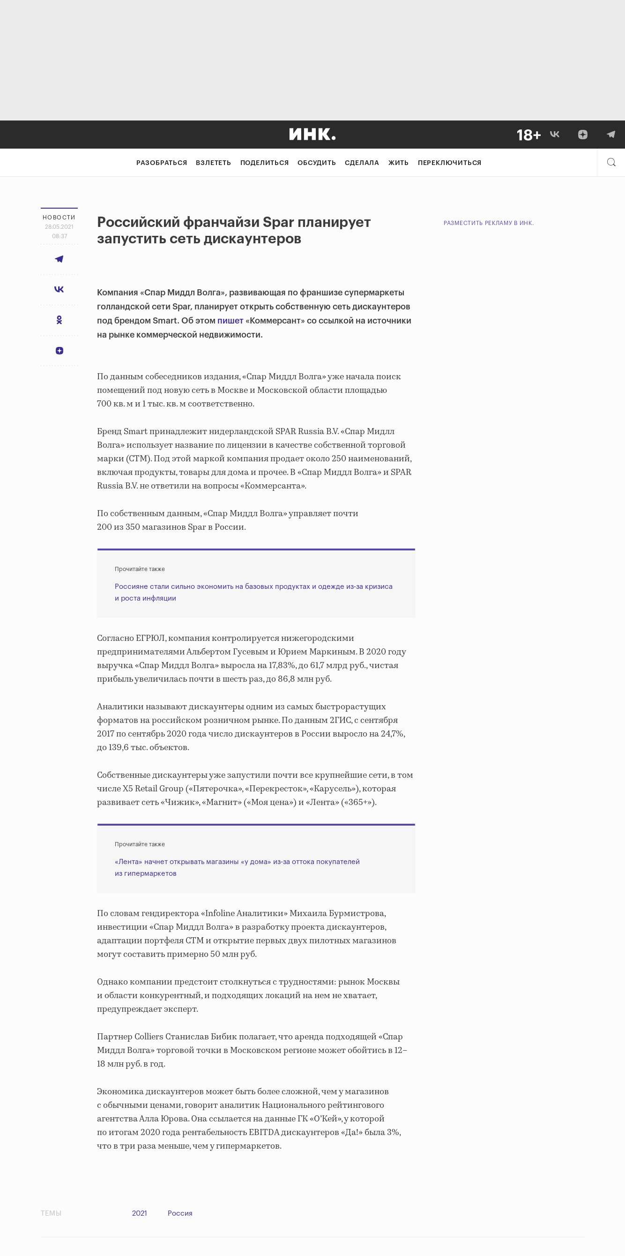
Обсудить (317, 163)
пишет (230, 320)
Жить (398, 163)
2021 (139, 1213)
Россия (180, 1213)
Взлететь (213, 163)
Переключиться (450, 163)
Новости (59, 217)
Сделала (362, 163)
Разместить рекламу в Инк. (489, 223)
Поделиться (264, 163)
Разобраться (161, 163)
